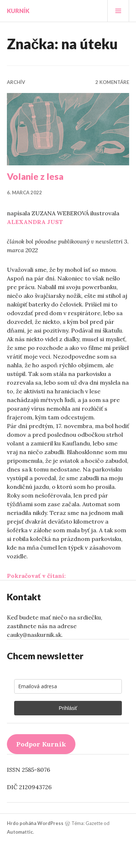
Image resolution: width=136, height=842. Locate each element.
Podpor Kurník (41, 744)
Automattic (20, 832)
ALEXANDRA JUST (35, 221)
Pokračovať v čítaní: (36, 575)
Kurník (18, 10)
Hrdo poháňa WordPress (35, 823)
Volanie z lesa (35, 176)
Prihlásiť (68, 708)
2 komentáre (112, 82)
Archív (16, 82)
